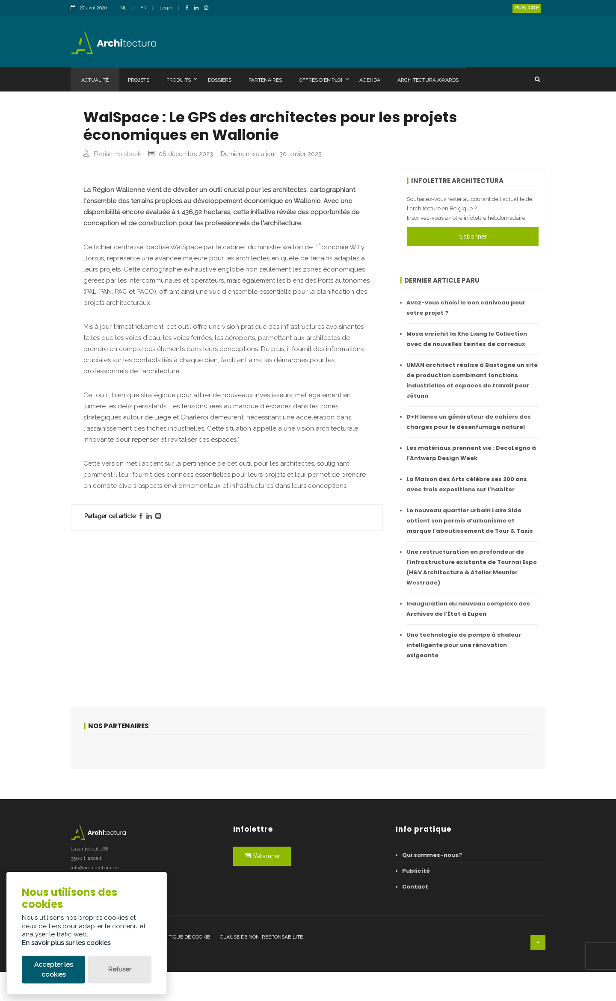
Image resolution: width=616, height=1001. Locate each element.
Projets (138, 80)
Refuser (119, 969)
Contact (415, 916)
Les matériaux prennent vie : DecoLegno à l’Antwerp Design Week (471, 453)
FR (143, 8)
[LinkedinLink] (198, 8)
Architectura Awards (428, 80)
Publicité (527, 8)
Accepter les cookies (53, 969)
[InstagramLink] (208, 8)
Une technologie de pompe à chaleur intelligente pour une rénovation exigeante (463, 645)
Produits (181, 79)
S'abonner (473, 236)
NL (123, 8)
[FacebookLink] (189, 8)
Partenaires (265, 80)
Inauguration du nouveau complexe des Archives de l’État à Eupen (468, 608)
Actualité (95, 80)
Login (166, 8)
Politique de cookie (184, 966)
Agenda (369, 80)
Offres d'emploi (324, 79)
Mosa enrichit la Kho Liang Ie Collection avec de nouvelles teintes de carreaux (466, 339)
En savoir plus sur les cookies (66, 943)
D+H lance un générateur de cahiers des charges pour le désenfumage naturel (468, 422)
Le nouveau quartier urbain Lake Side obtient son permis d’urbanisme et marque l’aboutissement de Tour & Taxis (469, 520)
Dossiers (219, 80)
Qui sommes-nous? (432, 884)
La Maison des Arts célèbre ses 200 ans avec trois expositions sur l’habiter (466, 484)
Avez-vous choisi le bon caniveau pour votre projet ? (465, 307)
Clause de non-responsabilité (261, 966)
